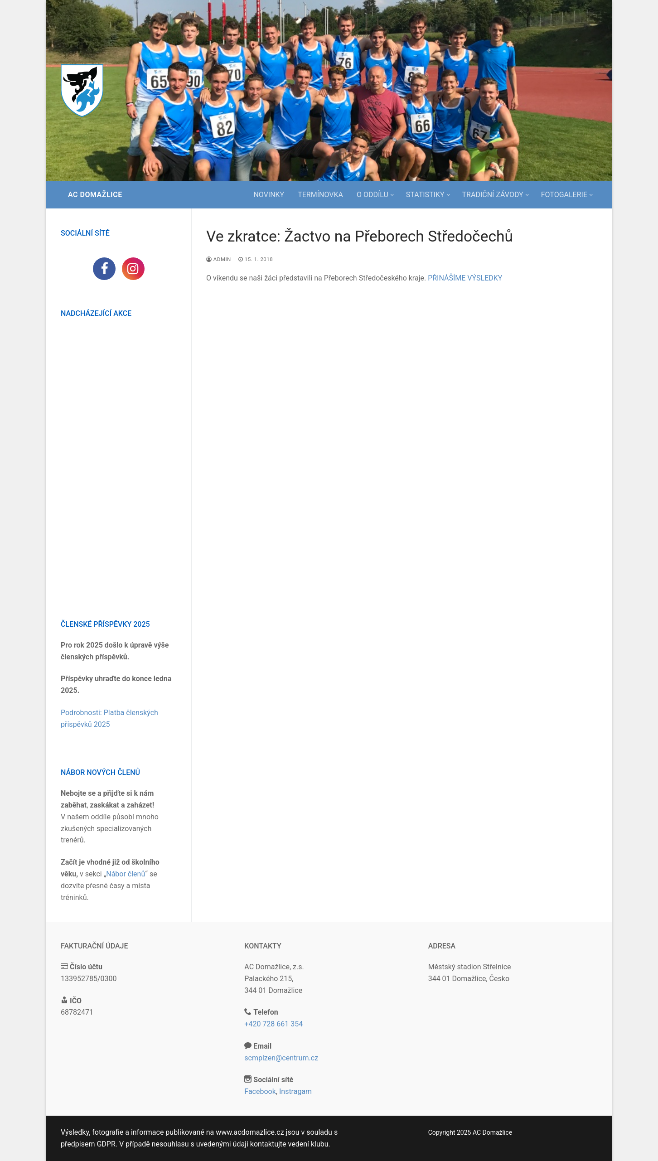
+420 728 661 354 (273, 1024)
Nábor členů (125, 874)
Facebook (260, 1091)
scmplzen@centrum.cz (281, 1058)
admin (218, 259)
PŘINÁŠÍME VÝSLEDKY (465, 278)
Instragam (295, 1091)
